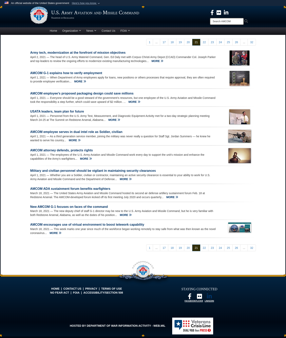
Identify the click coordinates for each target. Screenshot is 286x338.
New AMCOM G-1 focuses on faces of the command (69, 208)
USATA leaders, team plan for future (57, 113)
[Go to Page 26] (236, 43)
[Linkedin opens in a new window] (226, 12)
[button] (86, 3)
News (91, 32)
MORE (157, 62)
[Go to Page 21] (196, 43)
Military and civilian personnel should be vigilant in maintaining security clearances (93, 172)
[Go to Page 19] (180, 43)
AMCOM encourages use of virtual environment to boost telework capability (87, 226)
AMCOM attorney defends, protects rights (61, 152)
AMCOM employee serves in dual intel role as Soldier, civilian (76, 133)
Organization (71, 32)
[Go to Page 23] (212, 43)
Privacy (91, 290)
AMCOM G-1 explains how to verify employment (66, 74)
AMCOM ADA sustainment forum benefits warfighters (70, 190)
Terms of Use (111, 290)
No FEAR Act (59, 294)
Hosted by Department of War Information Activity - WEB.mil (117, 327)
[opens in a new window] (219, 12)
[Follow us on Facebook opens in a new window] (190, 299)
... (156, 43)
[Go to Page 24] (220, 43)
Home (53, 32)
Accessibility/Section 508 (103, 294)
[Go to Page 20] (188, 43)
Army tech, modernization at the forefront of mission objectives (78, 54)
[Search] (227, 21)
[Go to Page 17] (164, 43)
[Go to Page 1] (149, 43)
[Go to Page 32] (252, 43)
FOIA (125, 32)
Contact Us (108, 32)
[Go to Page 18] (172, 43)
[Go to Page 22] (204, 43)
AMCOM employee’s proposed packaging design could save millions (82, 95)
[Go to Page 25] (228, 43)
